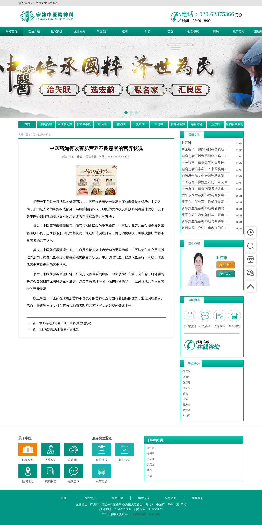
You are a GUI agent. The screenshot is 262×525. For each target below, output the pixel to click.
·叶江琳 (186, 371)
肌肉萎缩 (238, 31)
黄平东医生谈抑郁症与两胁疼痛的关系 (206, 195)
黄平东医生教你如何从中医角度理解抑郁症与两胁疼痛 (206, 215)
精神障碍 (196, 124)
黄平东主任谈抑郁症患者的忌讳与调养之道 (206, 208)
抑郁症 (159, 124)
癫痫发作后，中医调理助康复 (203, 175)
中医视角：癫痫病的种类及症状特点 (206, 149)
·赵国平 (186, 377)
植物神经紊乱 (234, 124)
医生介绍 (34, 31)
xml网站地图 (138, 514)
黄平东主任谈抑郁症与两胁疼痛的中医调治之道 (206, 221)
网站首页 (11, 31)
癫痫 (216, 31)
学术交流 (144, 498)
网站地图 (154, 514)
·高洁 (185, 399)
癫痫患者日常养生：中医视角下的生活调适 (206, 169)
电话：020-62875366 (208, 14)
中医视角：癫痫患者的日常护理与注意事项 (206, 162)
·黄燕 (185, 393)
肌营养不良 (84, 124)
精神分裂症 (178, 124)
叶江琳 (186, 143)
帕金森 (102, 124)
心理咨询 (193, 31)
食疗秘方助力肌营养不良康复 (59, 329)
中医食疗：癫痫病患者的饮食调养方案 (206, 188)
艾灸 (170, 31)
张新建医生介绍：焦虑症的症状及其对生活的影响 (206, 228)
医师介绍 (79, 31)
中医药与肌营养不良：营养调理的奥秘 (65, 323)
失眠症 (140, 124)
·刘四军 (186, 415)
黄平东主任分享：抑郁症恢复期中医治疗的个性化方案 (206, 201)
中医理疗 (102, 31)
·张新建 (186, 382)
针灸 (148, 31)
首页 (63, 498)
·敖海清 (186, 410)
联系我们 (197, 498)
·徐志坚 (186, 404)
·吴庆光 (186, 388)
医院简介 (57, 31)
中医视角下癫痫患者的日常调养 (204, 182)
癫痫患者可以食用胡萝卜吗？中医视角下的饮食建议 (206, 156)
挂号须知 (170, 498)
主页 (33, 134)
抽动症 (121, 124)
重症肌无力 (65, 124)
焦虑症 (215, 124)
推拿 (125, 31)
